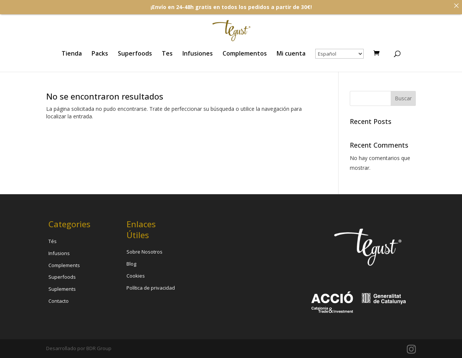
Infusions (59, 253)
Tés (52, 241)
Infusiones (197, 54)
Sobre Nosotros (144, 251)
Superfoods (135, 54)
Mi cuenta (291, 54)
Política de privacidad (150, 287)
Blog (131, 263)
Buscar (403, 98)
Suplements (62, 288)
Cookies (135, 275)
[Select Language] (339, 54)
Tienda (72, 54)
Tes (167, 54)
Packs (100, 54)
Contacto (58, 301)
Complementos (245, 54)
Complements (64, 265)
